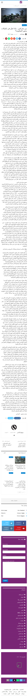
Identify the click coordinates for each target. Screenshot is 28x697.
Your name (14, 545)
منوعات (22, 641)
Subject (14, 556)
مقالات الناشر (21, 638)
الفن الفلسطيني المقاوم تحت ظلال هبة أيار (7, 445)
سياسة (22, 620)
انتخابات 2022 (20, 612)
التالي (19, 492)
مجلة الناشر (21, 633)
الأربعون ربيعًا (21, 599)
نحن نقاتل (21, 644)
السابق (23, 492)
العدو (22, 610)
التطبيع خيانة (21, 607)
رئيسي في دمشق (20, 618)
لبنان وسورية (21, 631)
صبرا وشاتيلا (21, 623)
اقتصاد (22, 597)
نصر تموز (22, 646)
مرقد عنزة (21, 636)
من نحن (15, 691)
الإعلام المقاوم (20, 602)
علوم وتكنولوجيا (20, 628)
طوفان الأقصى (20, 625)
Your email (14, 551)
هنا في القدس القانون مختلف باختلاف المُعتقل (21, 445)
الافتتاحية (22, 605)
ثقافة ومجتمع (21, 615)
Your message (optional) (14, 569)
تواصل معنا (21, 539)
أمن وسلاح (24, 25)
